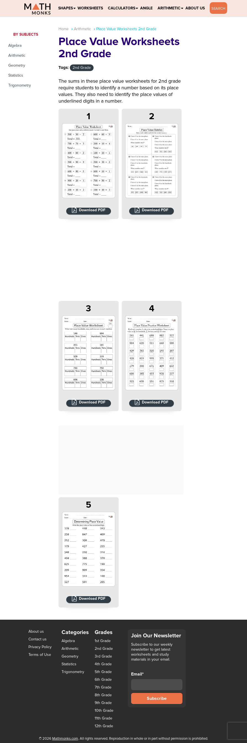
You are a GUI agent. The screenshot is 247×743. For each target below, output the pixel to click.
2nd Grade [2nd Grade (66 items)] (104, 648)
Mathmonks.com (65, 738)
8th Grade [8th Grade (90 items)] (103, 695)
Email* (156, 680)
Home (64, 29)
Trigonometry (19, 85)
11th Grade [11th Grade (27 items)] (103, 718)
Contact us (37, 639)
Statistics (15, 75)
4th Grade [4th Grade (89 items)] (103, 664)
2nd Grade (82, 67)
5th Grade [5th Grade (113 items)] (103, 672)
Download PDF (92, 210)
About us (36, 631)
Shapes (65, 8)
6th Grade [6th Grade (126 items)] (103, 679)
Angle (146, 8)
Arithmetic (169, 8)
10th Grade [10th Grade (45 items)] (104, 710)
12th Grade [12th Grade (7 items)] (104, 726)
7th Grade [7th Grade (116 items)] (103, 687)
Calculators (121, 8)
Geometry (16, 65)
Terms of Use (39, 654)
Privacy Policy (40, 647)
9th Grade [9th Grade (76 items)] (103, 703)
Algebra (15, 45)
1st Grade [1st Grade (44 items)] (103, 641)
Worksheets (90, 8)
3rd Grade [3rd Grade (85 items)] (103, 656)
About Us (195, 8)
